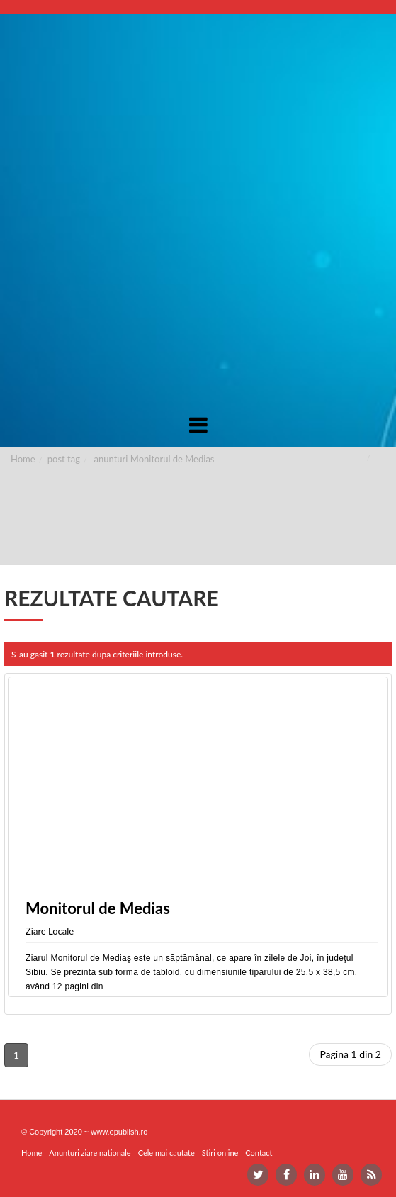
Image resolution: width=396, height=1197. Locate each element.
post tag (63, 458)
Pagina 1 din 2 (350, 1054)
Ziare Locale (50, 931)
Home (23, 458)
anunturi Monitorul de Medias (154, 458)
